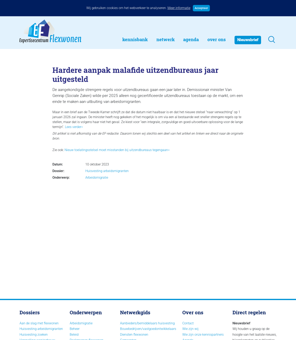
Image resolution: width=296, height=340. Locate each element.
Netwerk (165, 39)
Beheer (75, 329)
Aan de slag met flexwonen (39, 323)
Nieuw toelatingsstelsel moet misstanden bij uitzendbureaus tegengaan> (117, 150)
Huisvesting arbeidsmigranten (107, 171)
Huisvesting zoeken (34, 335)
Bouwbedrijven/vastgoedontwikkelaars (148, 329)
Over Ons (216, 39)
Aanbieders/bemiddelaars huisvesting (147, 323)
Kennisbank (135, 39)
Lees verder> (74, 127)
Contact (188, 323)
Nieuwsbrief (247, 39)
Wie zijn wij (190, 329)
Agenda (191, 39)
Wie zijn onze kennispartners (203, 335)
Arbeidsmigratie (96, 177)
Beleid (74, 335)
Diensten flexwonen (134, 335)
